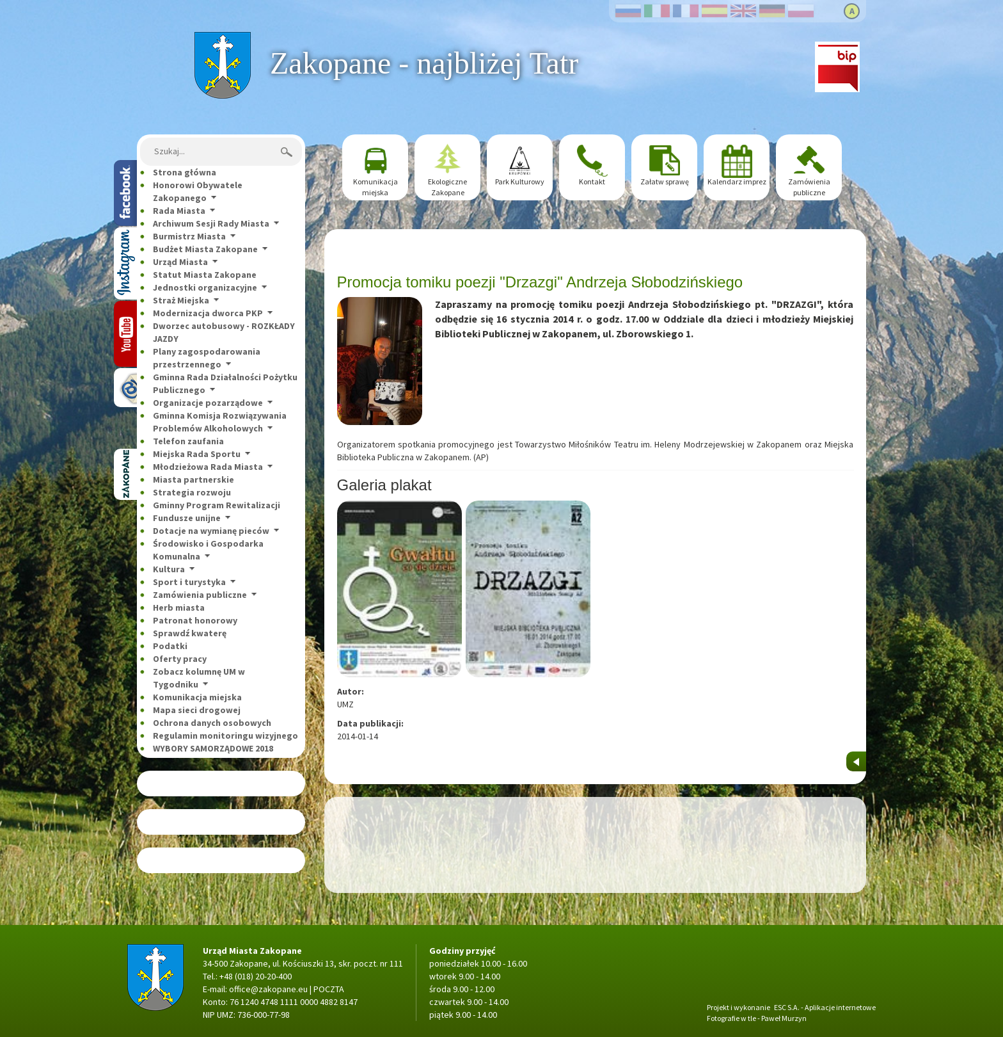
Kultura (169, 569)
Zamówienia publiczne (200, 594)
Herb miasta (179, 607)
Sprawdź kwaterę (189, 633)
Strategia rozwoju (192, 492)
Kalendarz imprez (736, 181)
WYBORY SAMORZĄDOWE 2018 (213, 748)
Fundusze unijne (187, 518)
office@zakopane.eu (268, 989)
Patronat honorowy (195, 620)
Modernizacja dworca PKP (208, 313)
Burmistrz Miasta (189, 236)
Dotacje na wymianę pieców (211, 530)
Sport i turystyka (189, 582)
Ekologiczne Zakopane (447, 187)
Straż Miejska (181, 300)
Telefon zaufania (188, 441)
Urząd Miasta (180, 262)
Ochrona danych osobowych (212, 722)
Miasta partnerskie (193, 479)
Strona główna (222, 38)
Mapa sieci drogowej (197, 710)
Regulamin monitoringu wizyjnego (225, 735)
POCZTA (328, 989)
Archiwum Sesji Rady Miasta (211, 223)
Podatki (170, 646)
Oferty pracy (180, 658)
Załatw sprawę (664, 181)
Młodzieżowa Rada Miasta (208, 466)
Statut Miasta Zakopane (205, 274)
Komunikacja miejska (197, 697)
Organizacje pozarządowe (208, 402)
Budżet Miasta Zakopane (205, 249)
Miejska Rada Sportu (197, 454)
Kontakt (592, 181)
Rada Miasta (179, 210)
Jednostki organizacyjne (205, 287)
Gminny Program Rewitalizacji (216, 505)
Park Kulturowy (519, 181)
